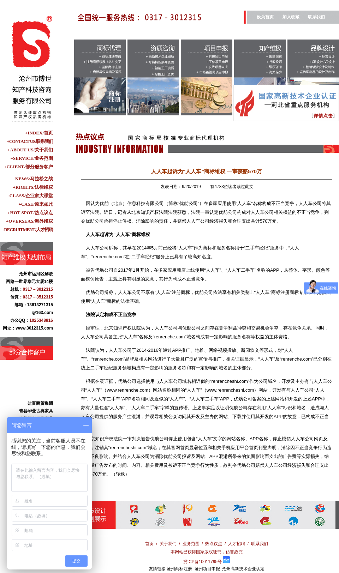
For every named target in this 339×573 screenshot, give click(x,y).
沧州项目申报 (207, 568)
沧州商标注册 (179, 568)
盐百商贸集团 (40, 407)
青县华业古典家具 (36, 415)
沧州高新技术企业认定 (243, 568)
